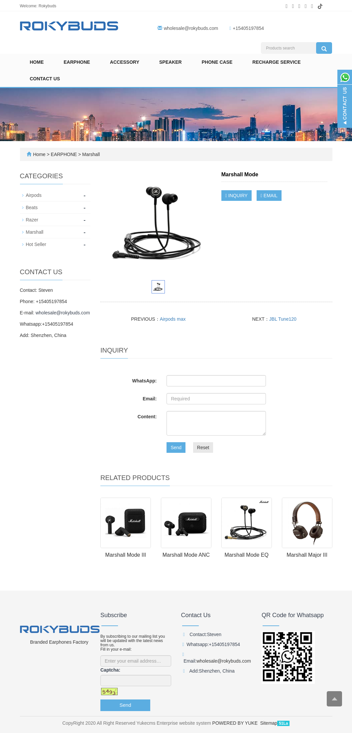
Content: (147, 416)
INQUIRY (236, 195)
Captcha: (110, 670)
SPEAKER (170, 62)
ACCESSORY (124, 62)
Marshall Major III (307, 555)
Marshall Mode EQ (246, 555)
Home (37, 62)
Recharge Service (276, 62)
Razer (32, 219)
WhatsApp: (144, 380)
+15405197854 (248, 28)
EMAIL (269, 195)
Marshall (90, 154)
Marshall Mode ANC (186, 555)
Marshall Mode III (125, 555)
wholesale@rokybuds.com (191, 28)
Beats (32, 207)
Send (176, 447)
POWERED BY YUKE (235, 723)
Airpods (34, 195)
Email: (150, 398)
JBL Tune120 (282, 319)
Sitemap (268, 723)
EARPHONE (77, 62)
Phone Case (217, 62)
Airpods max (173, 319)
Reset (203, 447)
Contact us (45, 78)
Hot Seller (36, 244)
